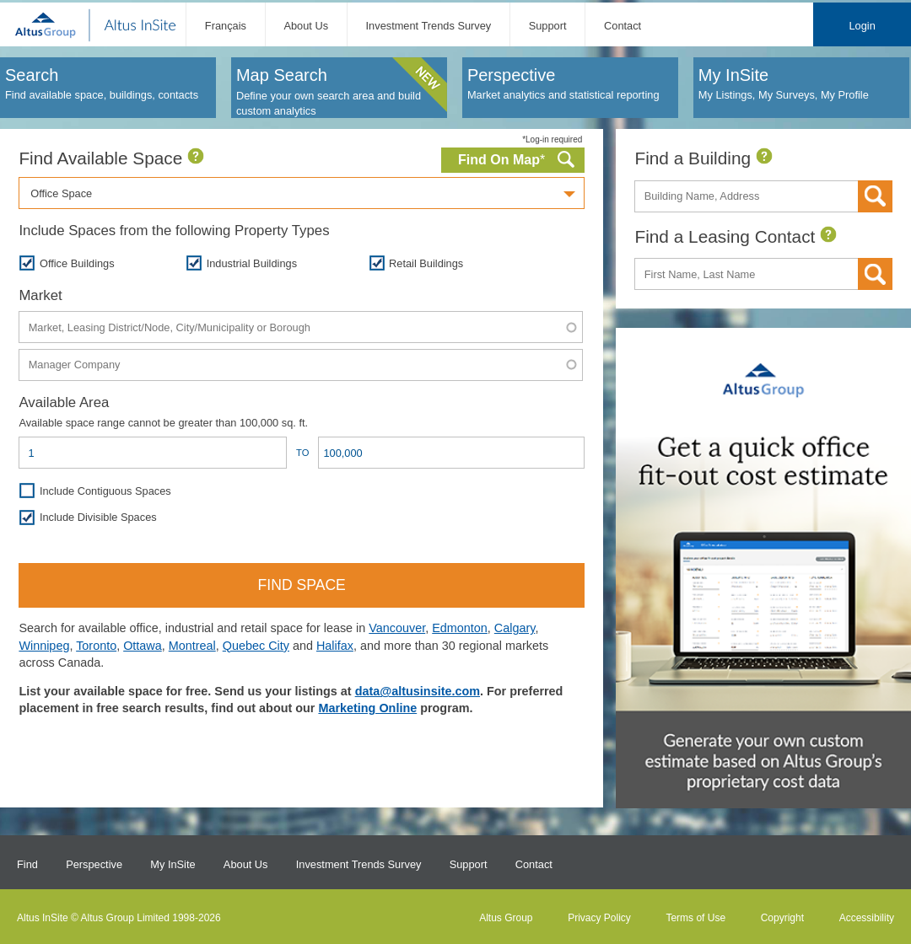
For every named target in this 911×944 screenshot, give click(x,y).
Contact (622, 25)
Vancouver (397, 628)
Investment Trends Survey (429, 25)
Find (27, 864)
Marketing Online (367, 708)
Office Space (61, 193)
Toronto (96, 645)
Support (548, 25)
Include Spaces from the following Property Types (174, 231)
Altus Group (505, 918)
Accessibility (866, 918)
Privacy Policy (599, 918)
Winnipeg (44, 645)
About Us (305, 25)
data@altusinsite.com (417, 691)
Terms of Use (695, 918)
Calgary (515, 628)
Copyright (782, 918)
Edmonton (460, 628)
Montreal (192, 645)
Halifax (334, 645)
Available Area (64, 402)
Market (40, 295)
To (302, 453)
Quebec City (256, 645)
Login (862, 25)
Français (225, 25)
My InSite (172, 864)
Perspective (94, 864)
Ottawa (142, 645)
